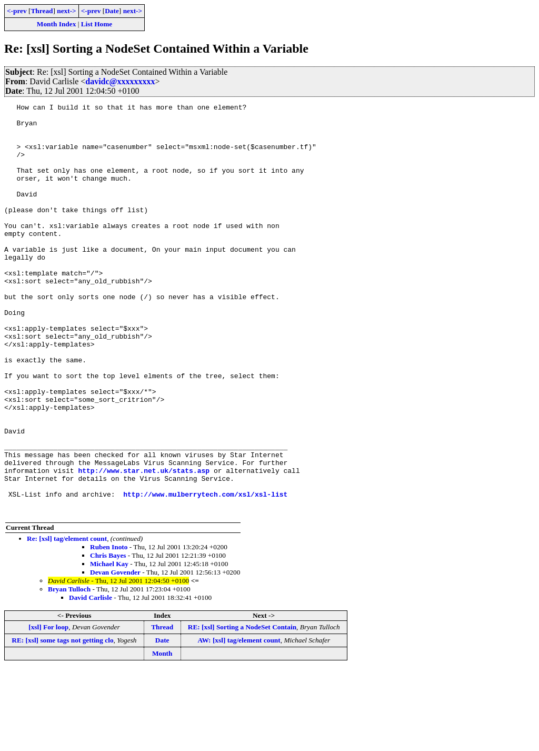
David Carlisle (90, 680)
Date (112, 11)
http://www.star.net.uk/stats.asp (143, 544)
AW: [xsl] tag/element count (238, 722)
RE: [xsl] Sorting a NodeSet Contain (242, 709)
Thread (42, 11)
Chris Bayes (108, 637)
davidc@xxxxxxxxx (120, 81)
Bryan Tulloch (69, 671)
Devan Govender (115, 654)
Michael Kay (109, 646)
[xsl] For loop (48, 709)
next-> (66, 11)
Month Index (56, 24)
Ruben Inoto (108, 629)
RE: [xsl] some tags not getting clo (62, 722)
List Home (97, 24)
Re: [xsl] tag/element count (67, 621)
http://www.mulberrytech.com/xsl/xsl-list (205, 573)
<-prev (17, 11)
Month (162, 735)
